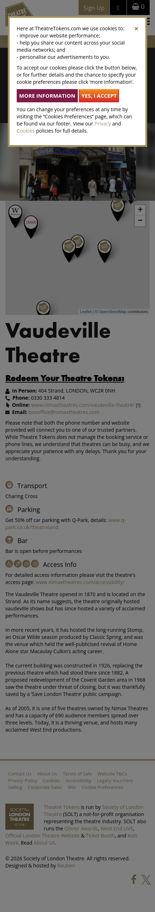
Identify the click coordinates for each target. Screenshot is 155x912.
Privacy (103, 123)
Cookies (26, 130)
